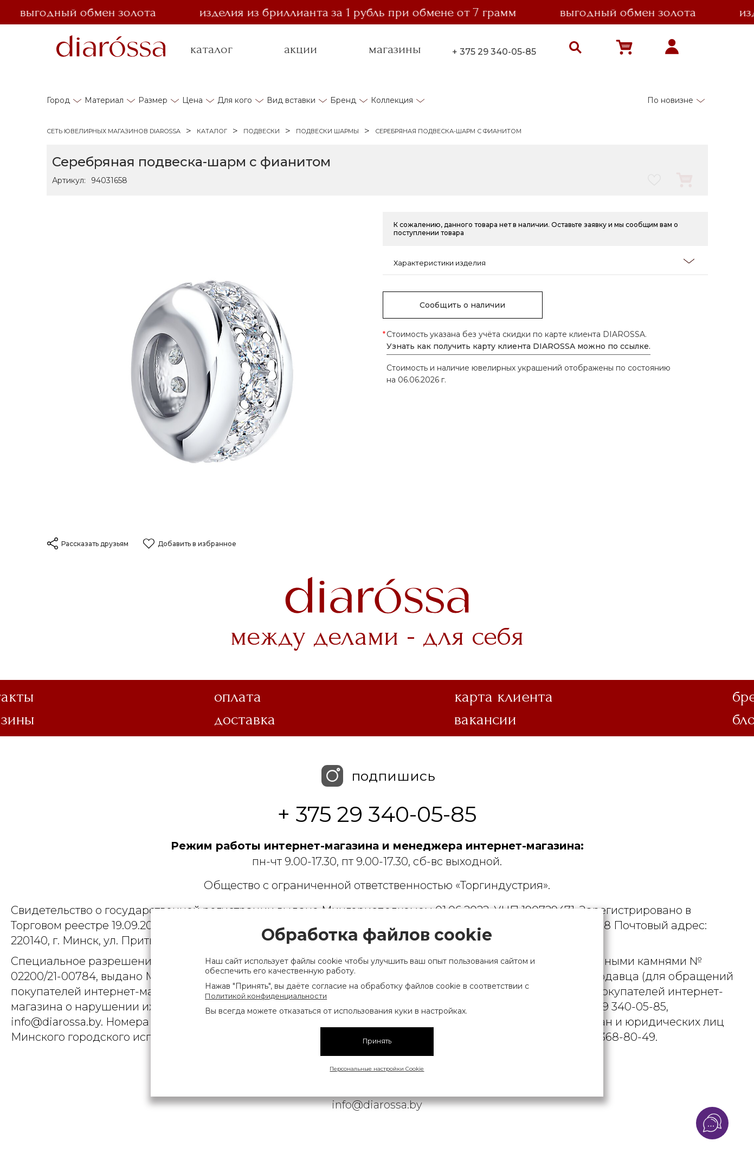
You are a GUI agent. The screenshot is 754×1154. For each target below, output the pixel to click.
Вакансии (485, 719)
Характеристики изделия (544, 262)
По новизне (670, 100)
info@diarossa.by (377, 1104)
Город (58, 100)
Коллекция (392, 100)
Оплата (237, 697)
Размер (152, 100)
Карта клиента (503, 697)
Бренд (343, 100)
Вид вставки (291, 100)
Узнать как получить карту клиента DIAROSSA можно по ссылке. (518, 346)
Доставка (244, 719)
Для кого (234, 100)
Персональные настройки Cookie (377, 1068)
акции (300, 49)
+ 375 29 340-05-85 (494, 52)
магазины (395, 49)
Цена (192, 100)
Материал (104, 100)
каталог (211, 49)
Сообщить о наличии (462, 305)
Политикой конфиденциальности (266, 995)
